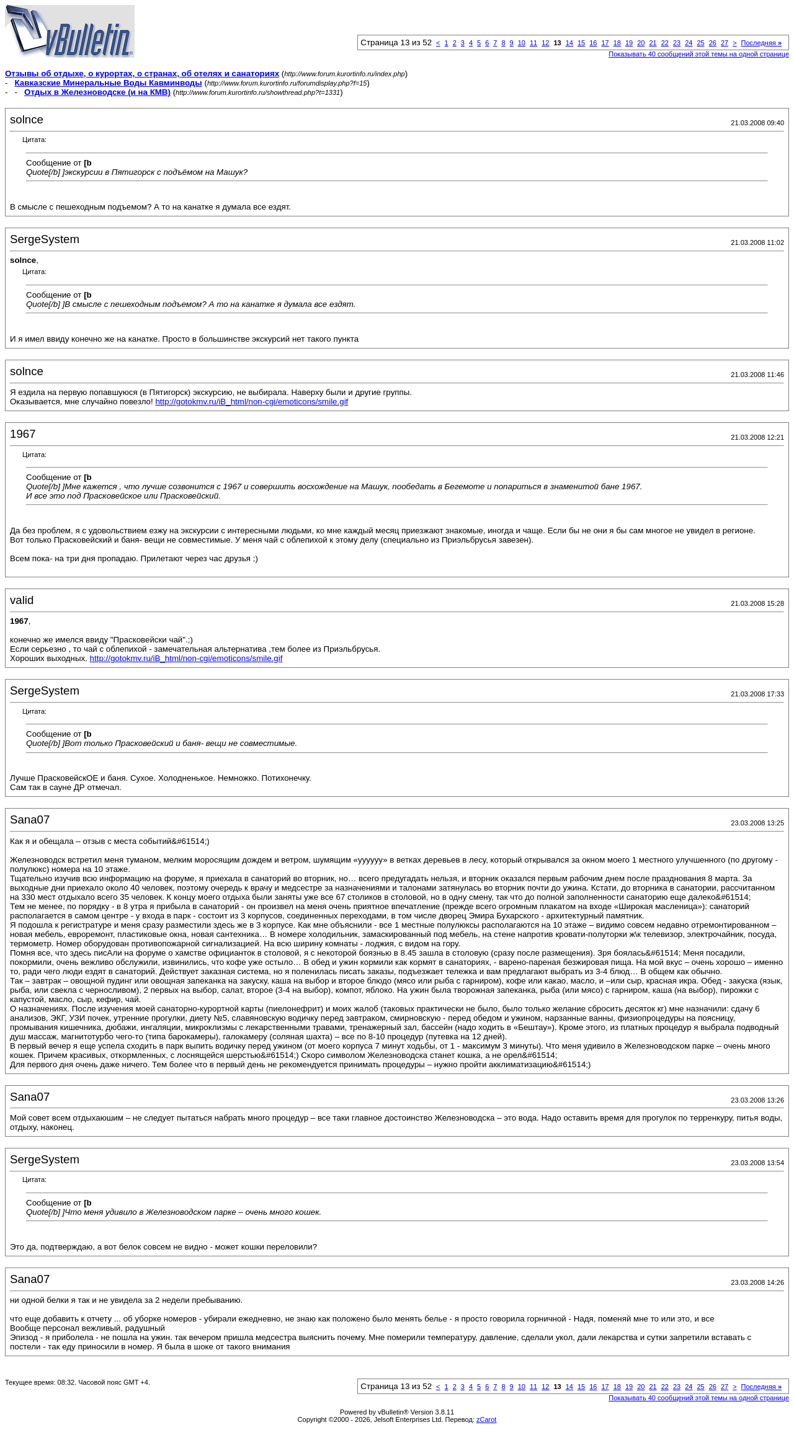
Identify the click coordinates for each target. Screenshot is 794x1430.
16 (593, 43)
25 (700, 43)
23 (676, 43)
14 (569, 43)
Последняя (761, 43)
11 (533, 43)
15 (581, 43)
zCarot (486, 1419)
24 (688, 43)
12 (545, 43)
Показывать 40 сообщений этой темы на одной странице (699, 54)
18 (617, 43)
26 (712, 43)
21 (652, 43)
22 (665, 43)
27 (724, 43)
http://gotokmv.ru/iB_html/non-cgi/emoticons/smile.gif (251, 401)
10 (521, 43)
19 (629, 43)
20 (641, 43)
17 (605, 43)
